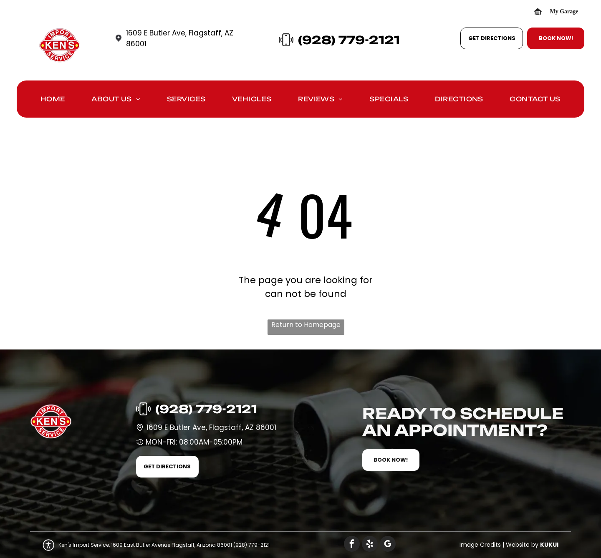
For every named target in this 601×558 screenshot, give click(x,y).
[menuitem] (52, 101)
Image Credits (480, 544)
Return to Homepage (306, 324)
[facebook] (352, 545)
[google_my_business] (388, 545)
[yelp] (370, 545)
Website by (522, 544)
